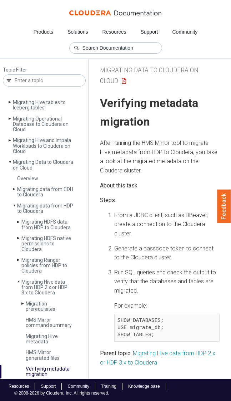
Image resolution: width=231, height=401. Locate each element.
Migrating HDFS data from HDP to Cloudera (46, 224)
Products (43, 32)
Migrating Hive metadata (42, 338)
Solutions (77, 32)
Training (108, 386)
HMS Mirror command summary (49, 322)
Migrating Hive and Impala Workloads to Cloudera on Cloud (42, 145)
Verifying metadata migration (48, 371)
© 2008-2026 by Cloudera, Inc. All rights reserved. (61, 393)
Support (149, 32)
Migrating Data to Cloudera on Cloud (43, 164)
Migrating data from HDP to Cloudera (45, 208)
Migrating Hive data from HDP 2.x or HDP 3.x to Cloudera (44, 287)
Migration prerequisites (40, 306)
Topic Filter (15, 70)
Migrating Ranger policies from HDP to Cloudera (44, 265)
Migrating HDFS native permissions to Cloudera (46, 243)
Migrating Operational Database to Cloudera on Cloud (41, 124)
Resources (114, 32)
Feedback (224, 206)
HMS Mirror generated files (43, 355)
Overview (27, 178)
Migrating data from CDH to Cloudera (45, 191)
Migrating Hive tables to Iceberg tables (39, 105)
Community (185, 32)
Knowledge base (144, 386)
